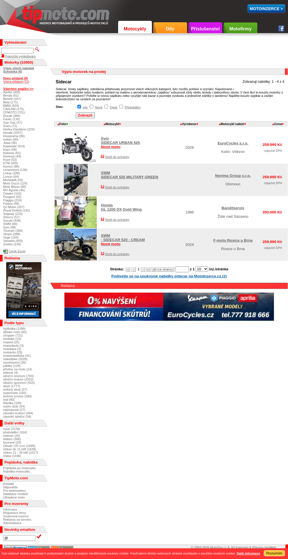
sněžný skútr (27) (15, 389)
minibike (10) (12, 338)
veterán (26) (11, 435)
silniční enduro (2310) (18, 379)
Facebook (281, 28)
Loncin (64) (11, 176)
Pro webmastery (14, 490)
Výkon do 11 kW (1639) (19, 449)
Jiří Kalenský (239, 547)
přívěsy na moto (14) (17, 369)
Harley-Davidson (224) (19, 129)
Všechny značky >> (18, 88)
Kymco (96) (11, 166)
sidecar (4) (10, 372)
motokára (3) (12, 349)
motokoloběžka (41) (17, 355)
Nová (98, 107)
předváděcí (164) (15, 432)
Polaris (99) (11, 203)
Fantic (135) (11, 119)
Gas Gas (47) (12, 122)
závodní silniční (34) (17, 416)
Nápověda (10, 487)
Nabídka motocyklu (16, 471)
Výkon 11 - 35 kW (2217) (20, 452)
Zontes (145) (12, 244)
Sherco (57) (11, 217)
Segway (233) (12, 213)
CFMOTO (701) (14, 112)
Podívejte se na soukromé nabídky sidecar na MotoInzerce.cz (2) (169, 276)
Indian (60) (10, 139)
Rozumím (274, 553)
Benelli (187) (12, 99)
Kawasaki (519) (14, 146)
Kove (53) (10, 159)
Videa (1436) (12, 456)
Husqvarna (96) (14, 136)
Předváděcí (133, 107)
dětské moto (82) (15, 332)
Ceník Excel (16, 251)
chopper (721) (13, 335)
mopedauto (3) (13, 345)
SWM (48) (10, 224)
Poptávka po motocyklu (19, 468)
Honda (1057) (12, 132)
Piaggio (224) (12, 200)
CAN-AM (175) (13, 109)
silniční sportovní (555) (19, 382)
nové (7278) (11, 429)
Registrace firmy (14, 513)
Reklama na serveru (17, 519)
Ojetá (113, 107)
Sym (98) (9, 227)
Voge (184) (11, 237)
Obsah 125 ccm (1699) (19, 445)
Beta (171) (10, 102)
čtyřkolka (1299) (14, 328)
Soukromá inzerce (15, 516)
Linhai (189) (11, 173)
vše (85, 107)
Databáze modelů (15, 494)
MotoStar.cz (218, 547)
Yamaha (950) (13, 240)
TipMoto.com (35, 13)
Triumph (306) (13, 230)
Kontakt (8, 483)
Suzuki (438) (12, 220)
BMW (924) (11, 105)
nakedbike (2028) (15, 359)
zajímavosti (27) (14, 409)
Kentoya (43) (12, 156)
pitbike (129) (12, 366)
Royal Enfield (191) (16, 210)
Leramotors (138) (15, 170)
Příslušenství (205, 28)
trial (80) (9, 399)
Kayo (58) (10, 149)
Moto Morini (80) (14, 186)
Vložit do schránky (117, 157)
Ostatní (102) (12, 193)
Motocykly (135, 28)
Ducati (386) (11, 115)
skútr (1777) (11, 386)
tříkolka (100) (12, 403)
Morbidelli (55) (13, 180)
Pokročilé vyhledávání (20, 56)
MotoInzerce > (266, 8)
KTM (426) (10, 163)
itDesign (258, 547)
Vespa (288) (11, 234)
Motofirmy (240, 28)
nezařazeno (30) (14, 362)
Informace (10, 509)
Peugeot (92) (12, 197)
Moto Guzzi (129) (15, 183)
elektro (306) (12, 439)
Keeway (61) (12, 153)
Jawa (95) (10, 142)
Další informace (248, 553)
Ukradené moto (14, 497)
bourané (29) (12, 442)
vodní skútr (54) (14, 406)
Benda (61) (11, 95)
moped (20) (11, 342)
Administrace (12, 523)
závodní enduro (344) (18, 413)
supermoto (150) (14, 393)
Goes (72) (10, 126)
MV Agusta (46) (14, 190)
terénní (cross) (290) (17, 396)
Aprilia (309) (11, 92)
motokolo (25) (12, 352)
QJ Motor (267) (13, 207)
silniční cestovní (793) (18, 376)
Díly (170, 28)
